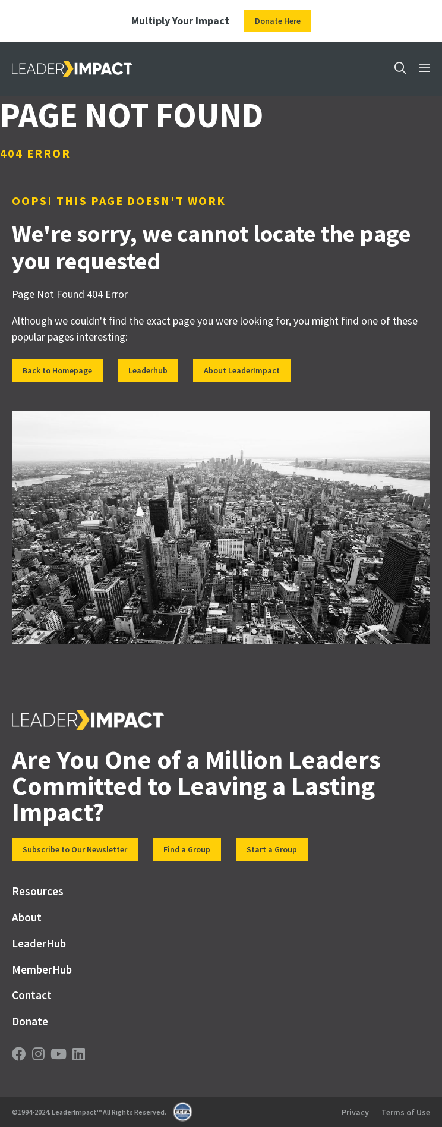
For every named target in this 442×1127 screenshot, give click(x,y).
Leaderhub (148, 370)
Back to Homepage (57, 370)
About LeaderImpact (242, 370)
